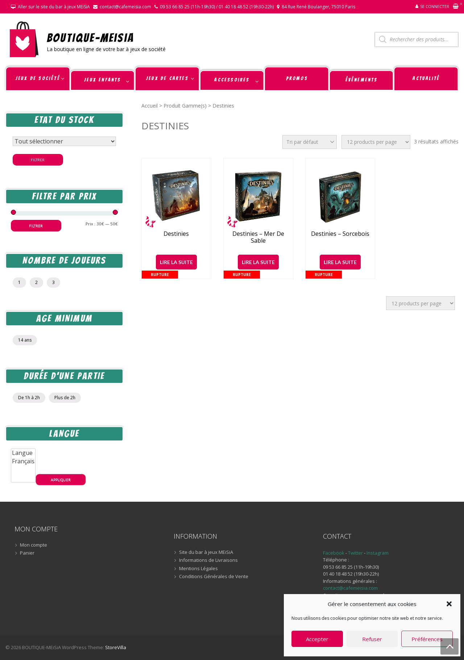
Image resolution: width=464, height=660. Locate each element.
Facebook (333, 553)
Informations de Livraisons (208, 560)
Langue (23, 453)
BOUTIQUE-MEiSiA (90, 37)
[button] (449, 603)
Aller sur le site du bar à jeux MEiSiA (54, 7)
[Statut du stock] (64, 141)
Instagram (377, 553)
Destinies (176, 233)
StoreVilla (115, 647)
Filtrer (38, 160)
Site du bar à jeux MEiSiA (206, 552)
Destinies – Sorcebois (340, 233)
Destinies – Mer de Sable (258, 237)
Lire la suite (176, 262)
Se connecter (434, 6)
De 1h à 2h (29, 397)
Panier (27, 553)
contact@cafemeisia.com (125, 7)
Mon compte (33, 545)
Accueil (149, 105)
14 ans (25, 340)
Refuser (372, 639)
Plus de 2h (64, 397)
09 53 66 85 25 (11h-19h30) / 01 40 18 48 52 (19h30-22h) (217, 7)
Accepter (317, 639)
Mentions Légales (198, 569)
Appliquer (61, 479)
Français (23, 461)
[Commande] (309, 142)
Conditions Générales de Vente (213, 577)
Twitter (356, 553)
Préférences (427, 639)
